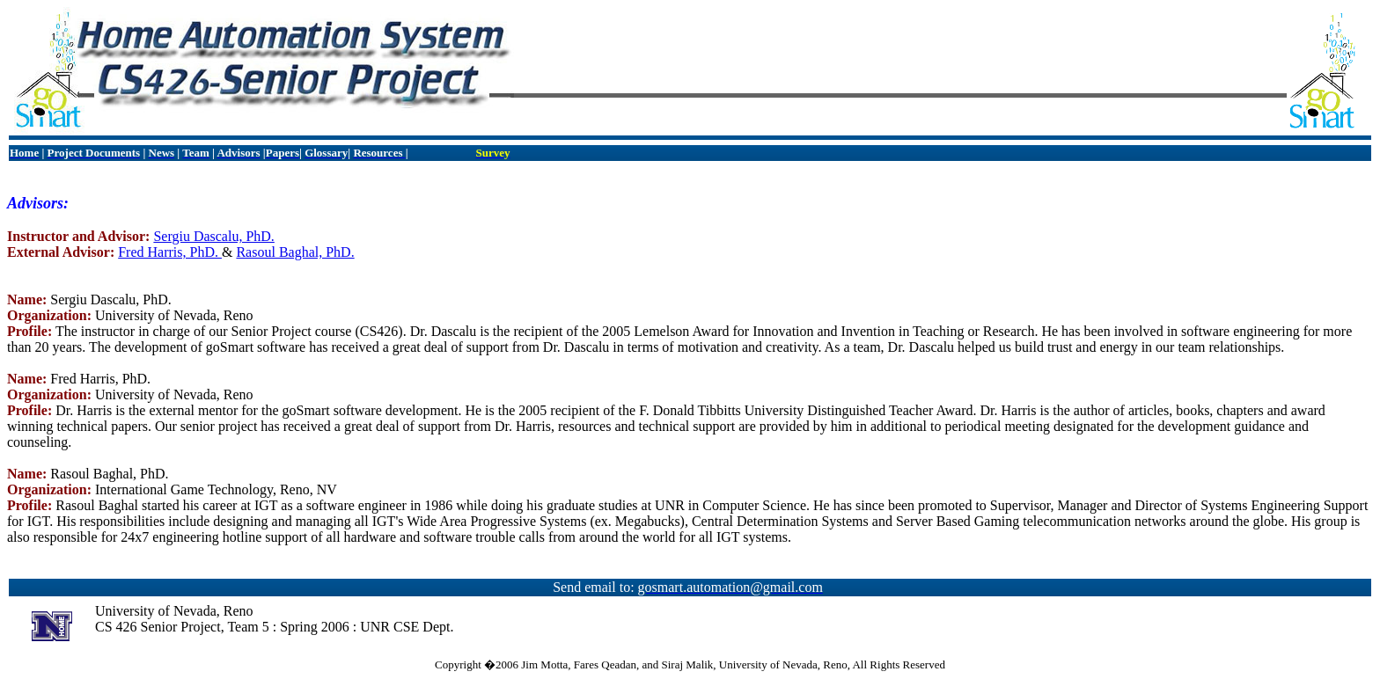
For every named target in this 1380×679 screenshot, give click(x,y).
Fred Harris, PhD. (170, 252)
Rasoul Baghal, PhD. (295, 252)
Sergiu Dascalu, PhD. (213, 236)
